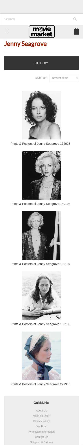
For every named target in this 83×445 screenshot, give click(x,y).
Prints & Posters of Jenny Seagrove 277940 (40, 384)
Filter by (41, 62)
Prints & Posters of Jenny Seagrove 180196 (40, 324)
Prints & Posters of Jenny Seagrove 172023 (40, 143)
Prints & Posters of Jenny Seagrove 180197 (40, 264)
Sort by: (41, 77)
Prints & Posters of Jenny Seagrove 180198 (40, 204)
